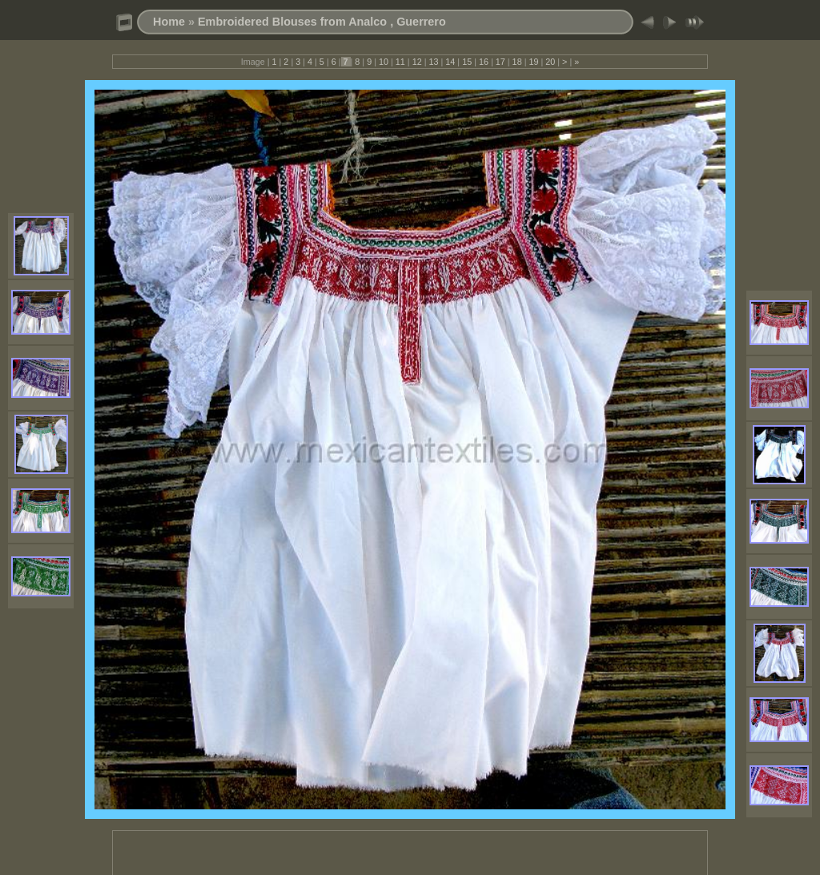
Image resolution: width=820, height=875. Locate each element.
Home (169, 21)
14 (450, 61)
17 (500, 61)
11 (400, 61)
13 (433, 61)
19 (533, 61)
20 (550, 61)
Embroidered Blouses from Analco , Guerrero (322, 21)
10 (383, 61)
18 (517, 61)
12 (417, 61)
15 (467, 61)
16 (483, 61)
